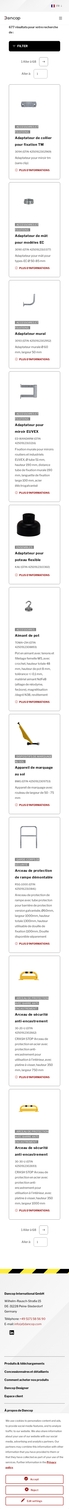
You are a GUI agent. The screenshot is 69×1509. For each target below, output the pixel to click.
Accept (34, 1479)
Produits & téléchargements (24, 1363)
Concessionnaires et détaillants (26, 1371)
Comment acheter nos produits (26, 1380)
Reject (34, 1490)
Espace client (13, 1396)
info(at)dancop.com (28, 1324)
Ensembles (24, 547)
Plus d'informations (34, 170)
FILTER (22, 46)
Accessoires (25, 629)
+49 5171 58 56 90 (32, 1319)
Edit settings (34, 1501)
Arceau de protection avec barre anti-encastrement (32, 1003)
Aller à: (26, 73)
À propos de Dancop (18, 1410)
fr (55, 5)
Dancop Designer (16, 1388)
